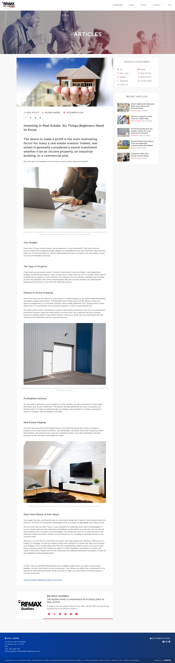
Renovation (144, 77)
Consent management (131, 660)
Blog (131, 5)
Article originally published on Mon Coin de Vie (43, 580)
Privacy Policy (105, 660)
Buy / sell (123, 73)
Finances (122, 81)
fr (170, 5)
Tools (143, 5)
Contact (157, 5)
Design (121, 77)
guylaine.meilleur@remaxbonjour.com (25, 651)
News (141, 69)
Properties (118, 5)
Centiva (167, 660)
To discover (144, 81)
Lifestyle (122, 85)
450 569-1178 (14, 649)
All (120, 69)
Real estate (31, 113)
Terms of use (117, 660)
